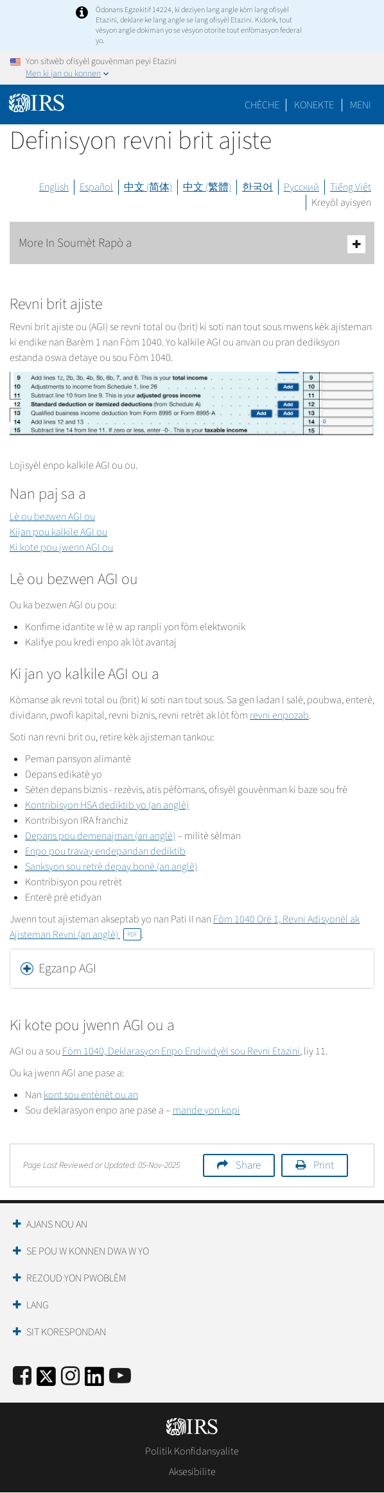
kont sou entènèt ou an (91, 1095)
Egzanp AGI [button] (67, 969)
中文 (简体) (148, 187)
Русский (301, 187)
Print (323, 1165)
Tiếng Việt (350, 187)
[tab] (192, 968)
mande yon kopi (206, 1110)
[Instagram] (70, 1376)
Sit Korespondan (66, 1332)
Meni (360, 105)
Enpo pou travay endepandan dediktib (105, 851)
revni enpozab (279, 715)
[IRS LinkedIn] (94, 1380)
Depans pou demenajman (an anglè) (100, 836)
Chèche (262, 105)
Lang (37, 1305)
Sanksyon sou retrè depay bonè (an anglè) (111, 867)
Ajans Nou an (56, 1224)
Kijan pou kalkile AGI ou (58, 532)
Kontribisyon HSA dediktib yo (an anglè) (107, 805)
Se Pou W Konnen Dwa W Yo (87, 1251)
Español (96, 187)
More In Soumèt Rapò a (192, 244)
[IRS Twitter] (46, 1380)
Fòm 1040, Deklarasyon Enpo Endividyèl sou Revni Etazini (181, 1051)
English (54, 187)
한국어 (257, 187)
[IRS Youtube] (120, 1376)
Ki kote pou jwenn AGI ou (61, 547)
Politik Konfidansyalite (192, 1451)
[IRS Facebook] (22, 1376)
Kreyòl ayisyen (341, 203)
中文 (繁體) (207, 187)
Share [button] (248, 1165)
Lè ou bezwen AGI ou (52, 517)
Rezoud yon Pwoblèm (76, 1278)
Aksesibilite (192, 1471)
